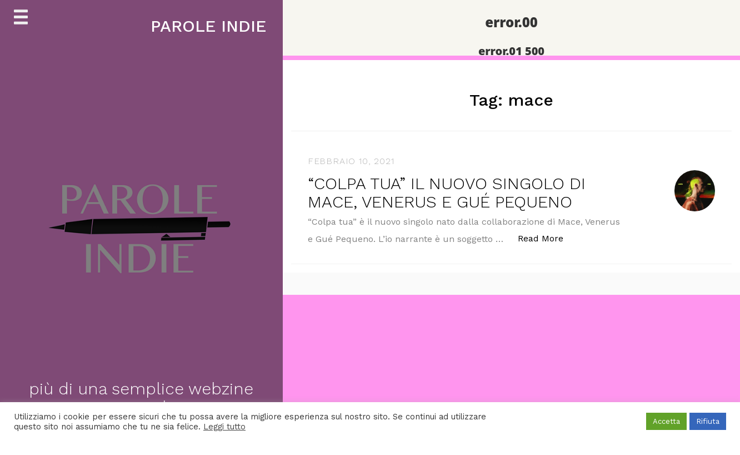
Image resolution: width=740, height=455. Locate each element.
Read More (546, 238)
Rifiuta (707, 421)
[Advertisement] (333, 373)
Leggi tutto (224, 427)
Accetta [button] (666, 421)
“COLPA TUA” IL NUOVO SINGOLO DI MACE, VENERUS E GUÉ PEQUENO (447, 192)
